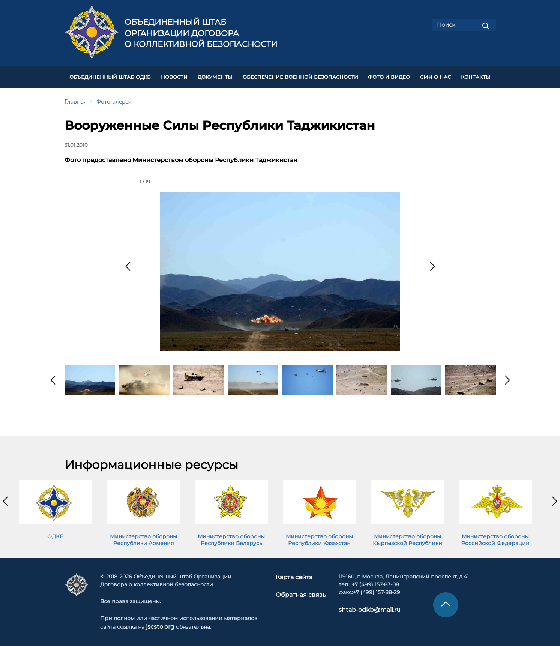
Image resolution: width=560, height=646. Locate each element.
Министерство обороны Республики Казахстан (319, 537)
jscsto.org (159, 623)
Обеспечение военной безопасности (300, 75)
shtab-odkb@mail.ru (362, 606)
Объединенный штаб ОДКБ (110, 75)
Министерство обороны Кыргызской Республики (407, 537)
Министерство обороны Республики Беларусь (231, 537)
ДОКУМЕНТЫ (215, 75)
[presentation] (128, 263)
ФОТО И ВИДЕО (389, 75)
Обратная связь (300, 590)
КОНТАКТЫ (476, 75)
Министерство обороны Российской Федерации (495, 537)
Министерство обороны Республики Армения (143, 537)
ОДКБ (55, 533)
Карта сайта (295, 573)
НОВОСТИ (174, 75)
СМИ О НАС (435, 75)
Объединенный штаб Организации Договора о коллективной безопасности (201, 33)
